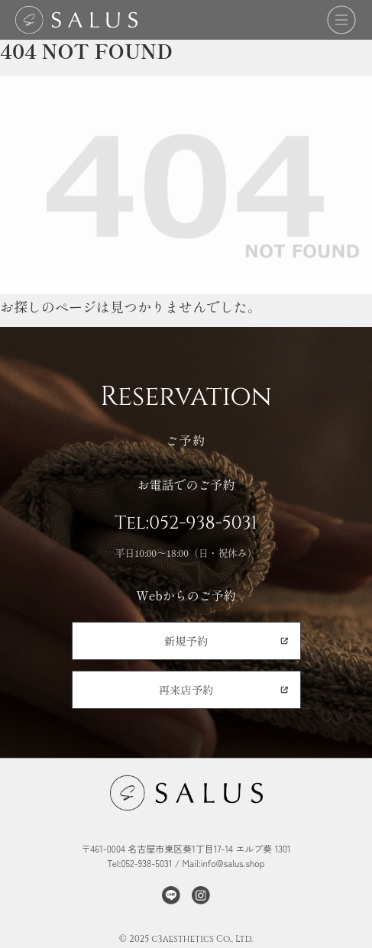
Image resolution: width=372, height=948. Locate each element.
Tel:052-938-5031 (186, 523)
